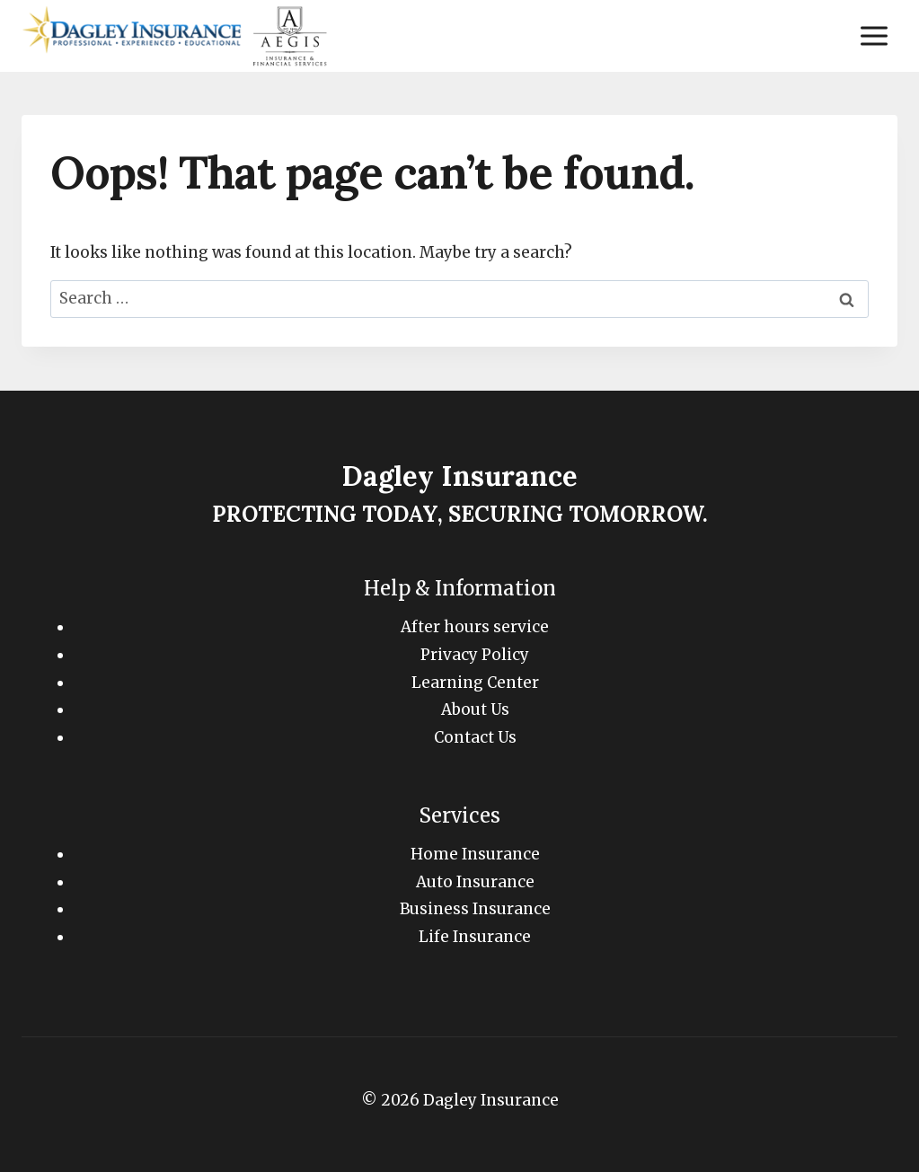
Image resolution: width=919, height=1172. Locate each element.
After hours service (475, 627)
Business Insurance (475, 909)
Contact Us (475, 737)
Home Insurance (475, 854)
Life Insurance (475, 937)
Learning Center (475, 682)
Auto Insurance (475, 882)
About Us (475, 709)
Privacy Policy (474, 655)
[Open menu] (873, 35)
